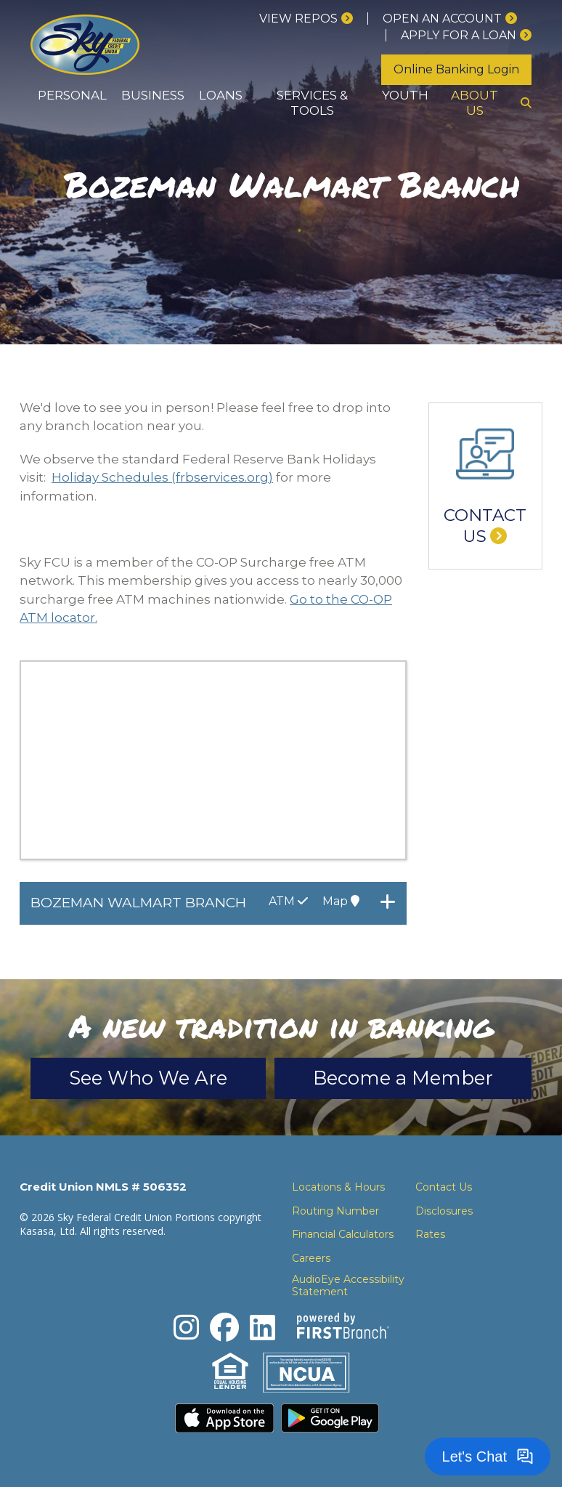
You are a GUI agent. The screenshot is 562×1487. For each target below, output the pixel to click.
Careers (311, 1258)
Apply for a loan (458, 35)
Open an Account (442, 18)
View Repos (298, 18)
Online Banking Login (456, 69)
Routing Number (335, 1210)
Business (152, 95)
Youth (405, 95)
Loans (221, 95)
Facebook (224, 1327)
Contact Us (485, 526)
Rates (430, 1234)
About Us (474, 103)
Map (340, 901)
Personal (72, 95)
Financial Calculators (343, 1234)
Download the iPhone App (224, 1418)
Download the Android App (330, 1418)
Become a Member (403, 1078)
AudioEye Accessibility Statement (348, 1285)
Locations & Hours (338, 1187)
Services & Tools (312, 103)
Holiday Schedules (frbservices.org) (162, 477)
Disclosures (444, 1210)
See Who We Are (148, 1078)
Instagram (186, 1327)
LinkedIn (262, 1327)
